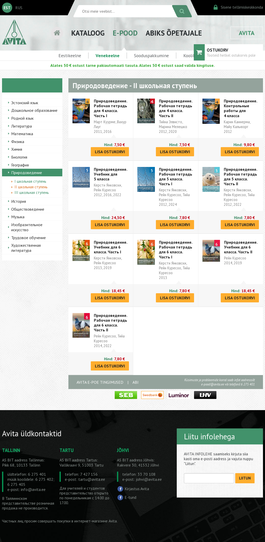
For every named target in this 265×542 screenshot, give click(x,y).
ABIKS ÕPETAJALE (174, 33)
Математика (22, 133)
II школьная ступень (31, 186)
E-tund (130, 497)
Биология (19, 157)
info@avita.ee (33, 489)
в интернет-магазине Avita (94, 521)
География (20, 164)
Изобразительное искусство (26, 227)
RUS (18, 7)
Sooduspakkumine (151, 55)
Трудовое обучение (28, 237)
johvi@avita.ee (149, 479)
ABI (135, 382)
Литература (21, 126)
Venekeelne (108, 55)
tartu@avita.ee (91, 479)
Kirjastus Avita (137, 488)
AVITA (247, 33)
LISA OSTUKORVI (110, 151)
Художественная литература (26, 248)
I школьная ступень (30, 181)
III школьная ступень (31, 192)
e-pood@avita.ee (212, 384)
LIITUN (245, 478)
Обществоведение (27, 209)
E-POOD (125, 33)
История (18, 201)
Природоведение (26, 172)
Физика (17, 141)
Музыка (17, 216)
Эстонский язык (24, 102)
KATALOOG (88, 33)
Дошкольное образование (34, 110)
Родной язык (22, 118)
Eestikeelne (69, 55)
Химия (16, 149)
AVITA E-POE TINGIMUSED (100, 382)
